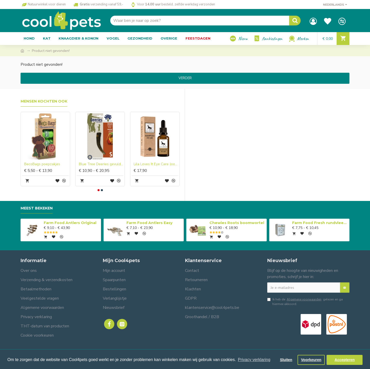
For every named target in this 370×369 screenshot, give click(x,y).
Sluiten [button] (286, 360)
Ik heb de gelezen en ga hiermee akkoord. (305, 301)
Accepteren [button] (345, 360)
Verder (185, 78)
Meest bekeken (37, 208)
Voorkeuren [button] (311, 360)
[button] (98, 190)
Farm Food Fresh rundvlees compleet (320, 222)
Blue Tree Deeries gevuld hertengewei (101, 164)
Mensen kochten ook (44, 101)
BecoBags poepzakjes (42, 164)
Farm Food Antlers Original (70, 222)
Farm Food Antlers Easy (149, 222)
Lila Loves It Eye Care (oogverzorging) (156, 164)
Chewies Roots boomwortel (236, 222)
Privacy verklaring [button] (254, 359)
